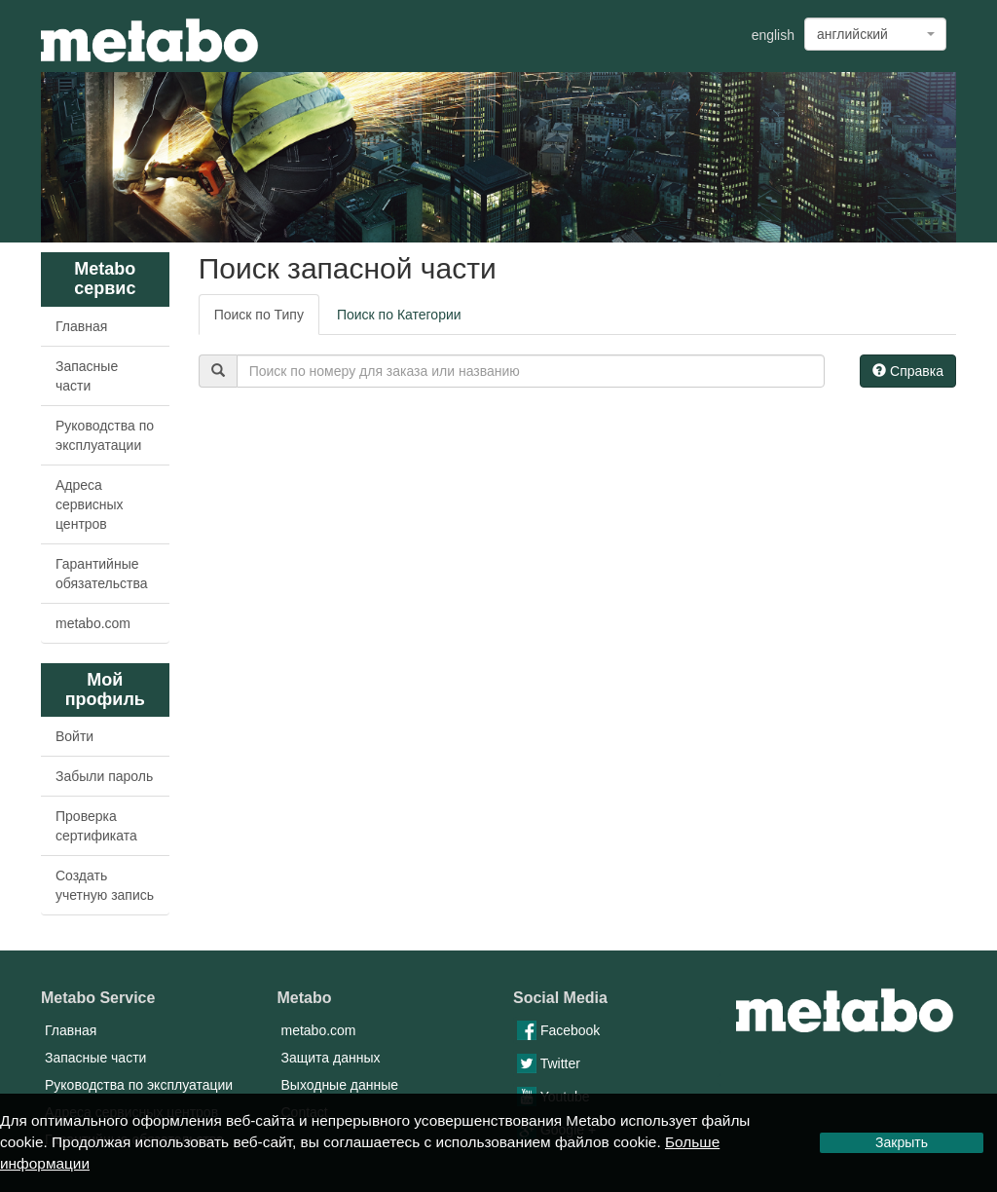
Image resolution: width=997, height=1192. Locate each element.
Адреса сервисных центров (89, 504)
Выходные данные (340, 1085)
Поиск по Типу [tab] (259, 314)
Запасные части (86, 375)
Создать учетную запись (104, 885)
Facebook (558, 1030)
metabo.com (92, 623)
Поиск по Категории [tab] (399, 314)
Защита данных (331, 1057)
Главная (81, 326)
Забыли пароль (104, 776)
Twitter (548, 1063)
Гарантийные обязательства (101, 573)
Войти (74, 736)
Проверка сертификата (96, 825)
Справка (907, 371)
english (773, 35)
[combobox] (875, 34)
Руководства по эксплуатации (104, 435)
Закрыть (901, 1142)
